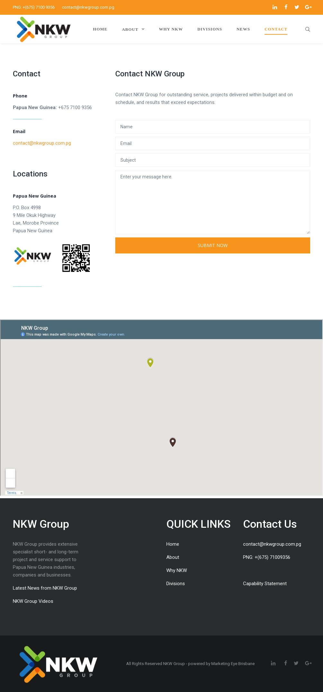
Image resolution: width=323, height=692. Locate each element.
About (172, 557)
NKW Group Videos (33, 601)
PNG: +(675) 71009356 (266, 557)
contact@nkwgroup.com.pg (88, 7)
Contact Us (270, 523)
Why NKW (176, 570)
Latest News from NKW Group (45, 588)
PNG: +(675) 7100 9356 (34, 7)
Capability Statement (265, 583)
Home (172, 544)
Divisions (175, 583)
